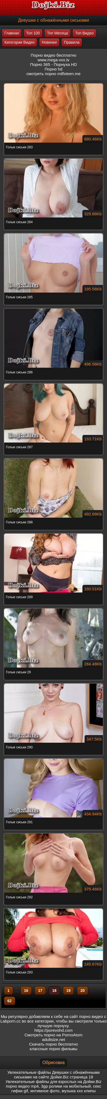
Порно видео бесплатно (53, 55)
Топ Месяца (57, 33)
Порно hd (54, 69)
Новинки (49, 42)
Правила (71, 42)
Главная (11, 33)
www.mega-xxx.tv (54, 59)
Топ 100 (33, 33)
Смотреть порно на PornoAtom (54, 1035)
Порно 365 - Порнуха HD (53, 64)
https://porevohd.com (53, 1030)
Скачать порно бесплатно (53, 1044)
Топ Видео (84, 33)
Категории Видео (19, 42)
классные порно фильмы (53, 1048)
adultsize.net (53, 1039)
